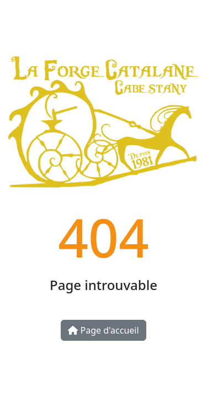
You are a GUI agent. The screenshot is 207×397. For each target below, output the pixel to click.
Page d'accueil (103, 330)
